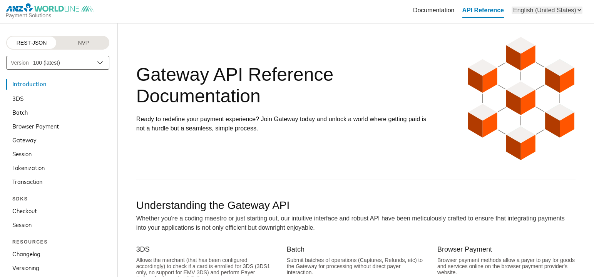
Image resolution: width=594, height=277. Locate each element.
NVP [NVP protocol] (83, 43)
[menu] (547, 10)
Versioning (25, 267)
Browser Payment (35, 126)
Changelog (26, 253)
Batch (20, 112)
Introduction (29, 84)
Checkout (24, 210)
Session (22, 153)
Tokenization (28, 167)
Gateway (24, 139)
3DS (17, 98)
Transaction (27, 181)
